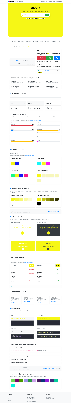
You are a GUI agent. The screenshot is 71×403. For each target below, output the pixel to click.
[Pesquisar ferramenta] (27, 1)
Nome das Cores (48, 397)
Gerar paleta (28, 18)
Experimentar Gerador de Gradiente (53, 211)
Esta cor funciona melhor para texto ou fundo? (19, 362)
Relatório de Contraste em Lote (28, 262)
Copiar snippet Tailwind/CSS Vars (55, 98)
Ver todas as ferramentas (31, 401)
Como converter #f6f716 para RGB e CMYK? (18, 359)
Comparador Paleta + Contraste (29, 155)
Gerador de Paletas (32, 120)
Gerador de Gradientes (31, 397)
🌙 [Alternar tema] (40, 1)
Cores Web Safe (48, 396)
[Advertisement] (35, 27)
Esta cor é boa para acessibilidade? (17, 353)
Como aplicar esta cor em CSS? (16, 347)
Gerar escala (13, 302)
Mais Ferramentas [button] (59, 1)
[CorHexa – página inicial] (11, 1)
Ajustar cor (18, 60)
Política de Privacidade (50, 398)
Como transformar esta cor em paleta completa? (19, 356)
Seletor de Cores (30, 396)
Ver (47, 14)
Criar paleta (39, 302)
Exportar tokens (42, 18)
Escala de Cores (38, 120)
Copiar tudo (49, 95)
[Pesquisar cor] (34, 15)
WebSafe (47, 70)
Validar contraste (35, 18)
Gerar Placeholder (25, 60)
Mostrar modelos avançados (56, 95)
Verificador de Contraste (31, 398)
